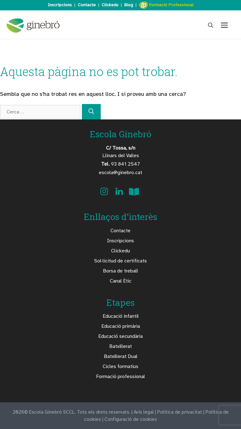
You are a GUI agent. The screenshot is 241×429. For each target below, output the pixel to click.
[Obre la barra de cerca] (210, 25)
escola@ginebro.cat (120, 172)
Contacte (87, 5)
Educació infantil (121, 316)
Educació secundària (120, 336)
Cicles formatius (120, 366)
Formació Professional (166, 5)
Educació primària (120, 326)
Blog (128, 5)
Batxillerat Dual (120, 356)
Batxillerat (120, 346)
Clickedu (110, 5)
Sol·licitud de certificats (120, 261)
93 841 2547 (120, 164)
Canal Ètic (120, 281)
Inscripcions (60, 5)
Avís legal (144, 412)
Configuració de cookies (130, 419)
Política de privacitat (179, 412)
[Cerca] (91, 111)
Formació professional (120, 376)
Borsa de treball (120, 271)
